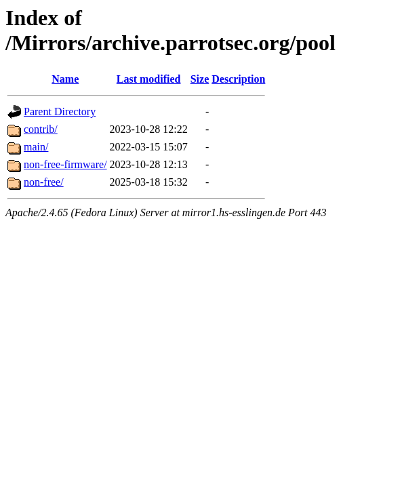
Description (238, 79)
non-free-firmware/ (65, 164)
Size (199, 79)
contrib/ (41, 129)
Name (65, 79)
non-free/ (44, 182)
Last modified (149, 79)
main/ (36, 146)
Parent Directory (60, 111)
